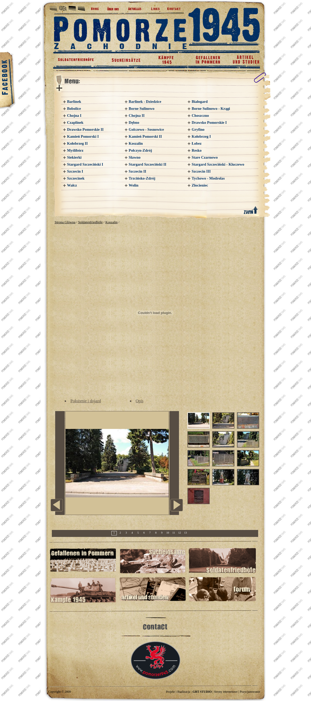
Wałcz (72, 185)
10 (167, 532)
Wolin (133, 185)
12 (179, 532)
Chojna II (137, 115)
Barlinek (74, 101)
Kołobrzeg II (77, 143)
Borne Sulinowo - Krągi (211, 108)
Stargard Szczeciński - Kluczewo (218, 164)
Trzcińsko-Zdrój (142, 178)
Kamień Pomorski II (145, 136)
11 (173, 532)
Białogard (200, 101)
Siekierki (74, 157)
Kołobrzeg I (201, 136)
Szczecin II (137, 171)
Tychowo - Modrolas (208, 178)
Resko (196, 150)
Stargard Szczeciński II (147, 164)
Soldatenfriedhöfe (90, 222)
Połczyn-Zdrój (140, 150)
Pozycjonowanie (250, 692)
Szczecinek (76, 178)
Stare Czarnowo (205, 157)
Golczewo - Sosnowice (146, 129)
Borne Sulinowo (141, 108)
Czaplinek (75, 122)
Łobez (196, 143)
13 (185, 532)
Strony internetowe (226, 692)
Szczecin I (75, 171)
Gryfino (198, 129)
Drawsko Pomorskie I (209, 122)
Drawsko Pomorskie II (85, 129)
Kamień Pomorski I (83, 136)
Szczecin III (201, 171)
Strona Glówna (65, 222)
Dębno (134, 122)
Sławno (135, 157)
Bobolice (74, 108)
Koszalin (136, 143)
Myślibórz (75, 150)
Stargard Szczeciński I (85, 164)
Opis (139, 401)
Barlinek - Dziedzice (145, 101)
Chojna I (74, 115)
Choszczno (200, 115)
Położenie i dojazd (85, 401)
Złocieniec (200, 185)
